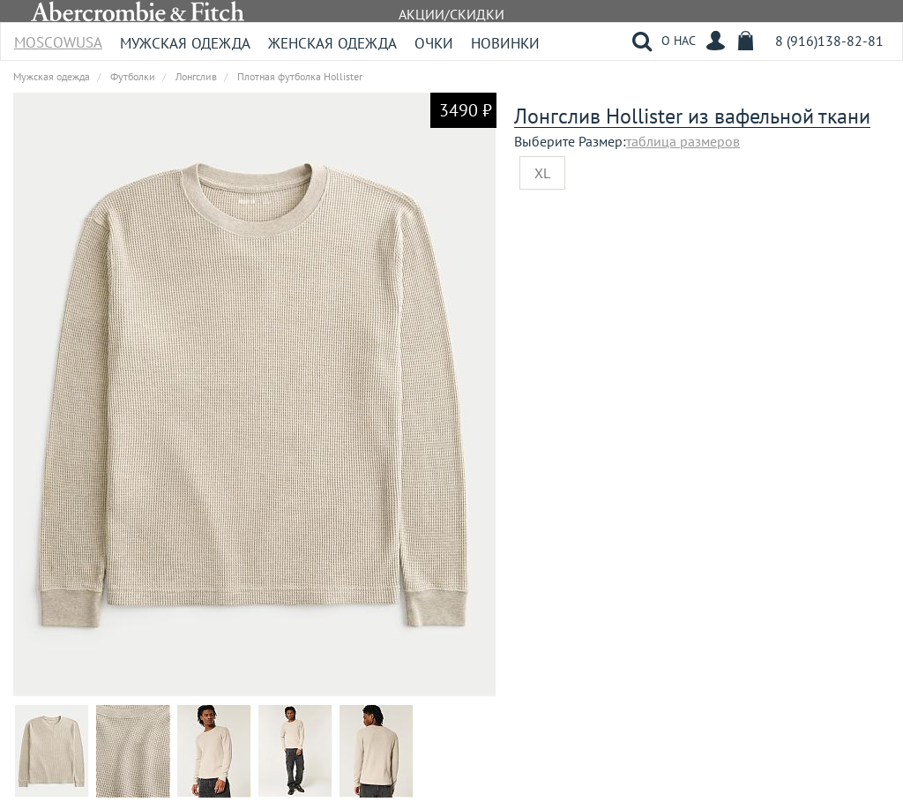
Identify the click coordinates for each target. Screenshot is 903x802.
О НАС (678, 41)
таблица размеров (683, 141)
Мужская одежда (185, 43)
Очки (433, 43)
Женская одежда (332, 43)
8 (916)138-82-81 (829, 40)
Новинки (505, 43)
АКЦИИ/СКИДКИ (451, 14)
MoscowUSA (58, 37)
